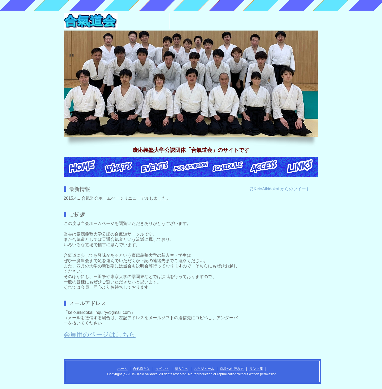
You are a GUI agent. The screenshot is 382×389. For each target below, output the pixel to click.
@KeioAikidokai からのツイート (279, 189)
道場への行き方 (232, 369)
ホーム (122, 369)
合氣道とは (141, 369)
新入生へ (181, 369)
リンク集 (256, 369)
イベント (162, 369)
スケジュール (204, 369)
